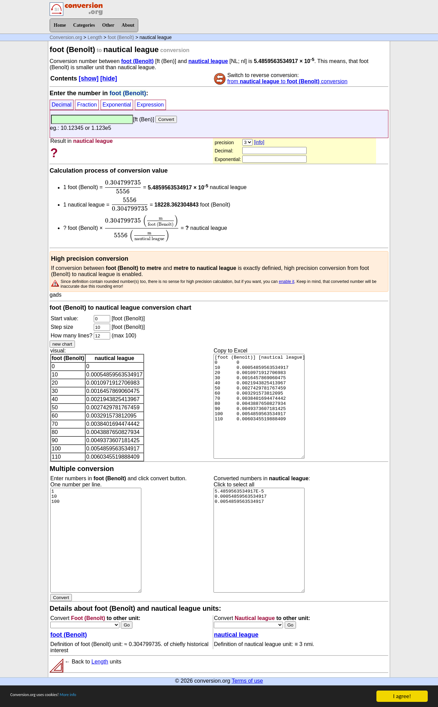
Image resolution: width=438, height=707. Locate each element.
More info (91, 696)
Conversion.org (66, 37)
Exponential (117, 105)
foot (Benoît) (121, 37)
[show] (89, 78)
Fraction (87, 105)
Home (60, 25)
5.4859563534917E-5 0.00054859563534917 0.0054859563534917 (259, 540)
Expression (150, 105)
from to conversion (287, 81)
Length (95, 37)
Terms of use (247, 681)
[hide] (108, 78)
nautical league (208, 61)
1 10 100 (95, 540)
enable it (286, 281)
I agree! (402, 696)
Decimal (62, 105)
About (127, 25)
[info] (259, 142)
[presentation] (123, 187)
